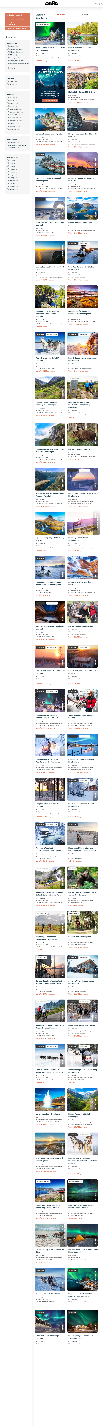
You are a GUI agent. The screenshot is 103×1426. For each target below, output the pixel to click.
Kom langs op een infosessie (16, 28)
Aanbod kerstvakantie (14, 15)
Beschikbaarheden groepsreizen (13, 23)
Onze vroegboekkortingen (16, 19)
